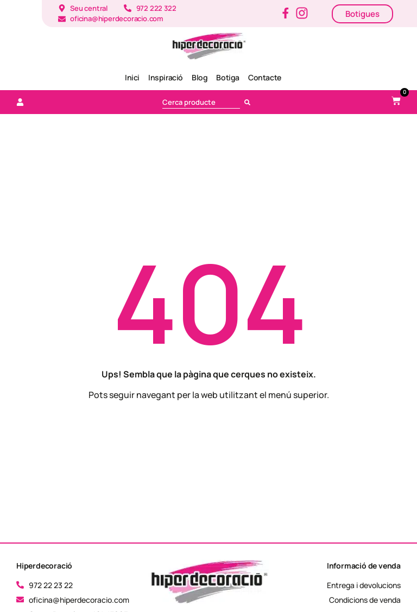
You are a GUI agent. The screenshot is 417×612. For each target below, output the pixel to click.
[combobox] (201, 102)
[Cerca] (249, 102)
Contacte (264, 77)
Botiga (227, 77)
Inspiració (165, 77)
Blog (199, 77)
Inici (132, 77)
